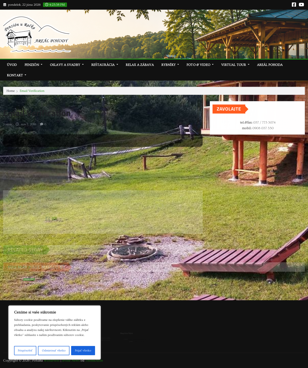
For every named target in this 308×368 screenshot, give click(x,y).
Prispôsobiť (25, 350)
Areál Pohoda (270, 65)
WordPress (52, 360)
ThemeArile (94, 360)
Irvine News (71, 360)
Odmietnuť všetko (54, 350)
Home (11, 91)
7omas (7, 126)
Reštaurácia (104, 65)
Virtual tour (235, 65)
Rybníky (170, 65)
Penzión (33, 65)
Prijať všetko (83, 350)
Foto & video (200, 65)
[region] (54, 332)
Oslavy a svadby (67, 65)
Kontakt (16, 75)
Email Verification (32, 91)
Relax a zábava (140, 65)
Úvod (12, 65)
